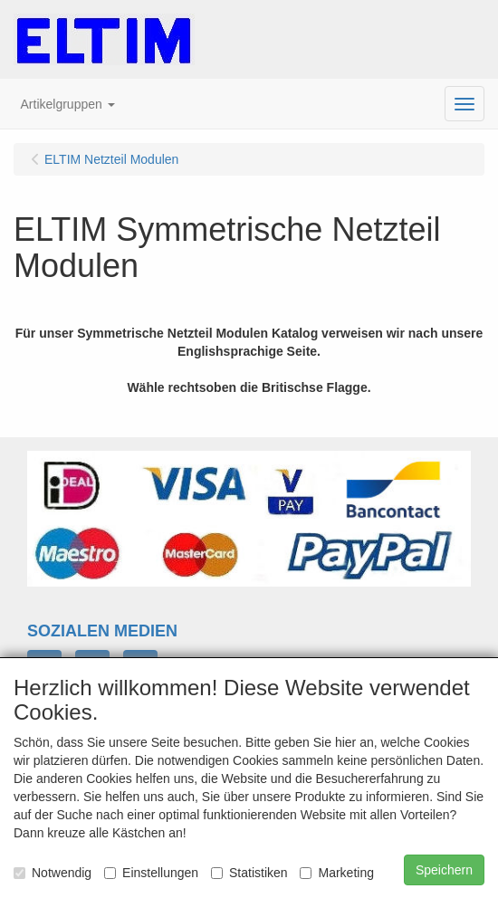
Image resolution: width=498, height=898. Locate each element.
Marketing (336, 872)
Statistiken (249, 872)
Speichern (444, 870)
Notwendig (52, 872)
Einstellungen (151, 872)
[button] (68, 104)
